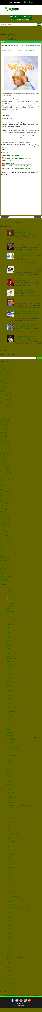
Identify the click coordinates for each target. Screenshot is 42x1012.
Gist (8, 774)
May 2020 (2, 509)
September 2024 (4, 404)
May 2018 (2, 552)
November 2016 (4, 576)
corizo (8, 703)
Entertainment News (12, 747)
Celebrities (10, 690)
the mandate (10, 965)
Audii (8, 648)
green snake (10, 781)
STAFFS (22, 995)
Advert (9, 609)
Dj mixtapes (10, 727)
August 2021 (3, 479)
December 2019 (4, 519)
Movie (8, 878)
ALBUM (26, 16)
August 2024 (3, 406)
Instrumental (10, 815)
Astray (9, 643)
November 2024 (4, 400)
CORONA (9, 706)
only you (9, 910)
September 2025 (4, 379)
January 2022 (3, 469)
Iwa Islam (9, 823)
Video (8, 975)
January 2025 (3, 396)
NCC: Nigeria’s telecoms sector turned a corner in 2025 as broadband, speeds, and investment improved (28, 313)
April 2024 (2, 414)
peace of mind (11, 912)
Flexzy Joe (10, 760)
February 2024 (4, 418)
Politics (9, 920)
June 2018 (2, 550)
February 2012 (4, 578)
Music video (10, 894)
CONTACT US (15, 995)
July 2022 (2, 456)
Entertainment (11, 742)
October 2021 (3, 475)
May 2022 (2, 461)
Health (9, 789)
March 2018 (3, 556)
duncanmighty (11, 732)
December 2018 (4, 538)
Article (8, 635)
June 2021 (2, 483)
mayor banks (10, 854)
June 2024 (2, 410)
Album (9, 616)
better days (10, 664)
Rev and (9, 938)
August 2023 (3, 430)
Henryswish (10, 792)
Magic (8, 849)
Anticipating (10, 630)
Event (8, 752)
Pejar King (10, 915)
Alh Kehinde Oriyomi (12, 619)
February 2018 (4, 558)
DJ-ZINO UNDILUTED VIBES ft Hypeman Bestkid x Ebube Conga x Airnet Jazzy (27, 268)
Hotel (8, 800)
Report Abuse (4, 992)
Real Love (9, 928)
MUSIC (16, 16)
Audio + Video (11, 653)
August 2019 (3, 525)
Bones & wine (11, 672)
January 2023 (3, 444)
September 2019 (4, 523)
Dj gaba (9, 724)
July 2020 (2, 505)
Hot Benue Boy (11, 797)
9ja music (9, 606)
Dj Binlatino (10, 722)
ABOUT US (7, 995)
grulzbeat (9, 784)
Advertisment (10, 611)
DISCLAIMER (35, 995)
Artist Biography (11, 638)
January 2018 (3, 560)
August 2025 (3, 381)
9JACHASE (4, 350)
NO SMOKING (10, 902)
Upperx (9, 970)
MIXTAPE (28, 19)
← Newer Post (5, 217)
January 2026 (3, 371)
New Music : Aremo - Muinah (11, 156)
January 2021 (3, 493)
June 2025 (2, 385)
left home (9, 836)
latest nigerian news (12, 833)
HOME (11, 16)
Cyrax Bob (10, 709)
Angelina (9, 627)
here (21, 134)
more (8, 875)
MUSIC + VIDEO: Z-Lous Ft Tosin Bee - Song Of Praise (18, 166)
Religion (9, 936)
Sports (9, 952)
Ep (8, 750)
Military (9, 859)
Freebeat (9, 766)
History (9, 795)
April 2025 (2, 389)
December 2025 (4, 373)
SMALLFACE (10, 946)
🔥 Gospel (10, 595)
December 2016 (4, 574)
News (8, 899)
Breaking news (11, 680)
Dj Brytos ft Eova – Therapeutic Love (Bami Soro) (17, 168)
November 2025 (4, 375)
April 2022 (2, 462)
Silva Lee (9, 944)
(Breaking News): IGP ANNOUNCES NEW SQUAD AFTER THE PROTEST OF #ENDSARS (27, 325)
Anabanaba (10, 624)
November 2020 (4, 497)
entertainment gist (12, 745)
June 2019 (2, 529)
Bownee (9, 674)
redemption (10, 931)
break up (9, 677)
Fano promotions (11, 755)
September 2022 (4, 452)
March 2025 (3, 391)
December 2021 (4, 471)
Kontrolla (9, 831)
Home (8, 1010)
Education (10, 735)
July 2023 (2, 432)
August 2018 (3, 546)
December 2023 (4, 422)
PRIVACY (27, 995)
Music (2, 41)
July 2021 (2, 481)
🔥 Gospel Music (11, 598)
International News (12, 817)
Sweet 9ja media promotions (15, 957)
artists (9, 640)
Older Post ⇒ (37, 217)
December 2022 (4, 446)
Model (9, 865)
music (8, 886)
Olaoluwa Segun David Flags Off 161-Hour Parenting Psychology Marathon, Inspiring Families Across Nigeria (28, 255)
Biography (10, 666)
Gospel (9, 776)
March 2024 (3, 416)
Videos (9, 978)
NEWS (30, 16)
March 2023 (3, 440)
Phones (9, 917)
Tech (8, 960)
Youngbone (10, 986)
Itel (8, 820)
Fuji (8, 768)
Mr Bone (9, 881)
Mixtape (9, 862)
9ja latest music (11, 603)
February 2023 (4, 442)
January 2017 (3, 572)
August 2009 (3, 580)
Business (9, 685)
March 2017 (3, 570)
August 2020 (3, 503)
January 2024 (3, 420)
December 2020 (4, 495)
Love (8, 844)
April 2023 (2, 438)
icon (8, 812)
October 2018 (3, 542)
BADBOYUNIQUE (11, 659)
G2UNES (9, 771)
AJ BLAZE (9, 614)
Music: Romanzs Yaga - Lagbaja (15, 896)
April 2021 (2, 487)
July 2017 (2, 564)
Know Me (9, 828)
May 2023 (2, 436)
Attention (9, 645)
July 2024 (2, 408)
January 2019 (3, 536)
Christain (9, 695)
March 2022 (3, 465)
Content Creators (12, 701)
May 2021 (2, 485)
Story (8, 954)
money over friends (12, 873)
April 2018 (2, 554)
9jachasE (27, 1005)
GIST (21, 16)
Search (39, 24)
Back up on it (10, 656)
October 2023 (3, 426)
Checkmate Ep (11, 693)
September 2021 (4, 477)
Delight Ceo (10, 717)
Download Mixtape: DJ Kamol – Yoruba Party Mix (27, 244)
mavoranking (10, 852)
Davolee (9, 714)
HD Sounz (10, 787)
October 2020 (3, 499)
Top (8, 967)
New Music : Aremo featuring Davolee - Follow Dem (17, 158)
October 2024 (3, 402)
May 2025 (2, 387)
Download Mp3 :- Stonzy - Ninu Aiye (24, 290)
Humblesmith (10, 802)
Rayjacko (9, 925)
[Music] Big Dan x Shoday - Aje (23, 280)
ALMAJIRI (9, 622)
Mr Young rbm (11, 883)
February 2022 (4, 467)
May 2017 (2, 568)
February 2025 (4, 394)
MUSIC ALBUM (11, 891)
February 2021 (4, 491)
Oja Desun (10, 904)
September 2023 (4, 428)
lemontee (9, 838)
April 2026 (2, 365)
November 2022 (4, 448)
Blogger (29, 223)
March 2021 (3, 489)
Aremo (9, 632)
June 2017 (2, 566)
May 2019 (2, 532)
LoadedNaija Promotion (13, 841)
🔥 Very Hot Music (12, 601)
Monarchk (10, 867)
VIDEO (12, 19)
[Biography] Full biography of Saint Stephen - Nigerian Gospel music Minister (27, 231)
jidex (8, 825)
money (9, 870)
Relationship (10, 933)
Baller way (10, 661)
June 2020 (2, 507)
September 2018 (4, 544)
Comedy (9, 698)
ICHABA (9, 810)
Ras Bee (9, 923)
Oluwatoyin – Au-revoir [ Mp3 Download (18, 907)
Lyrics (8, 846)
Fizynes (9, 758)
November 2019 (4, 521)
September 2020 (4, 501)
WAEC (8, 981)
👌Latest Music (11, 590)
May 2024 (2, 412)
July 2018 (2, 548)
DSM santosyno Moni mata (14, 730)
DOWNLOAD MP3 (6, 115)
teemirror (9, 962)
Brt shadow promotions (13, 682)
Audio (8, 651)
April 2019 (2, 534)
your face (9, 989)
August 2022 (3, 454)
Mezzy (9, 857)
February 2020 (4, 515)
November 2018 (4, 540)
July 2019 (2, 527)
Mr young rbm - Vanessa (10, 161)
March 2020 (3, 513)
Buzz (8, 688)
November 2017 (4, 562)
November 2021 (4, 473)
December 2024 (4, 398)
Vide (8, 973)
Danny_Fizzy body (12, 711)
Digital (8, 719)
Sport (8, 949)
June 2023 (2, 434)
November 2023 (4, 424)
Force (8, 763)
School (9, 941)
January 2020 (3, 517)
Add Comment (30, 50)
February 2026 (4, 369)
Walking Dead (11, 983)
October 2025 (3, 377)
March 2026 (3, 367)
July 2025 (2, 383)
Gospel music (11, 779)
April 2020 (2, 511)
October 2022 (3, 450)
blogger (9, 669)
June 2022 (2, 458)
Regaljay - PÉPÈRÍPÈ (9, 163)
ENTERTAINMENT (20, 19)
